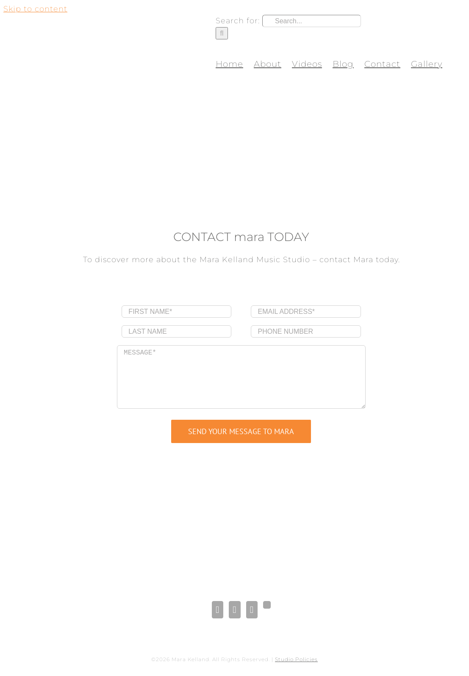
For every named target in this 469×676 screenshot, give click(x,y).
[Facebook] (217, 609)
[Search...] (311, 21)
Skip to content (35, 9)
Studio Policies (296, 659)
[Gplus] (267, 605)
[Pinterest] (252, 609)
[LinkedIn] (234, 609)
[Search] (222, 33)
